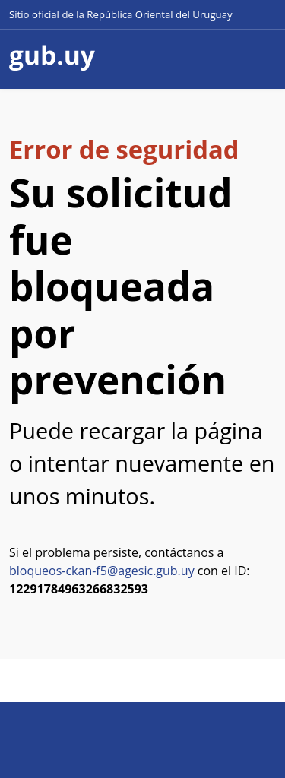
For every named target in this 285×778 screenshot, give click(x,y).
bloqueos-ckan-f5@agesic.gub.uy (102, 570)
